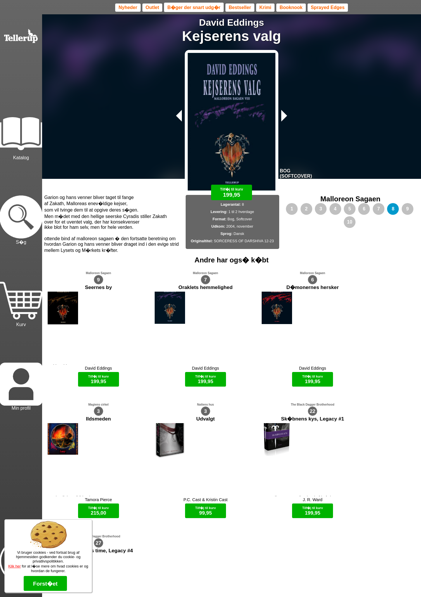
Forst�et (45, 584)
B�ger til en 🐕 (242, 582)
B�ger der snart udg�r (193, 7)
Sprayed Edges (328, 7)
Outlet (152, 7)
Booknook (290, 7)
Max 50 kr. (216, 582)
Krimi (265, 7)
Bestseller (240, 7)
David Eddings (231, 22)
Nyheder (127, 7)
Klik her (14, 566)
